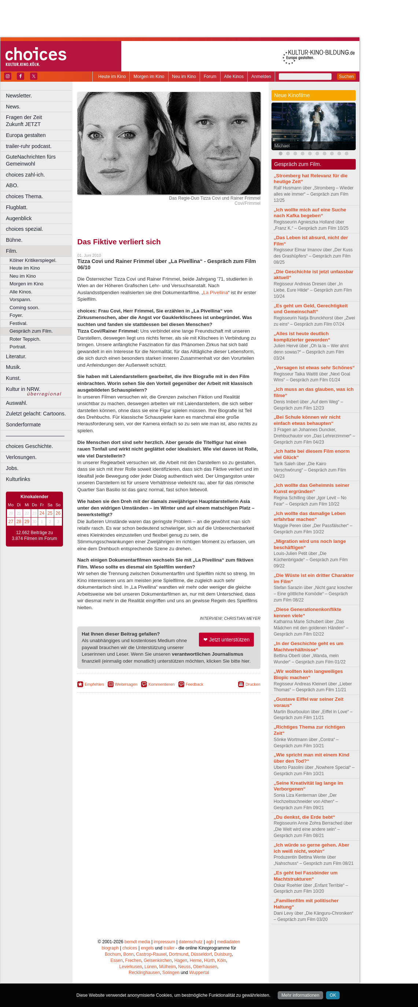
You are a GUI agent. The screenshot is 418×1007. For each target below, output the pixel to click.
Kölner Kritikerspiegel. (33, 260)
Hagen (180, 960)
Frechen (133, 960)
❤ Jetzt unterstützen (226, 640)
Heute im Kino (112, 76)
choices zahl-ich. (25, 175)
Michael (281, 145)
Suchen (346, 76)
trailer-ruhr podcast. (29, 146)
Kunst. (13, 378)
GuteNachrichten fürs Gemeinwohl (31, 160)
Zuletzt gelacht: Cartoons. (36, 414)
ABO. (12, 185)
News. (13, 107)
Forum (210, 76)
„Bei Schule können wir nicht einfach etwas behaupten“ (307, 420)
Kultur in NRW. (23, 389)
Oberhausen (205, 966)
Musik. (13, 367)
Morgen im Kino (148, 76)
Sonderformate (23, 424)
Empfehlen (94, 684)
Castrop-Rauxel (151, 954)
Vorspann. (20, 299)
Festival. (18, 323)
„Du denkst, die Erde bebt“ (304, 817)
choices (129, 948)
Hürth (209, 960)
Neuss (184, 966)
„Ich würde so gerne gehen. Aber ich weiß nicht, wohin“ (311, 848)
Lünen (150, 966)
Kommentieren (161, 684)
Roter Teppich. (25, 339)
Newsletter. (19, 96)
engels (147, 948)
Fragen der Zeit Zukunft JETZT (40, 120)
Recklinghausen (144, 972)
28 (18, 521)
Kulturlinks (18, 479)
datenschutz (191, 941)
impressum (164, 941)
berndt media (137, 941)
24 (42, 513)
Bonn (128, 954)
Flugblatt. (16, 207)
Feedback (194, 684)
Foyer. (16, 315)
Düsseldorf (201, 954)
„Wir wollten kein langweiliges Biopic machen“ (308, 674)
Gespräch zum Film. (31, 331)
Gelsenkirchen (158, 960)
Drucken (252, 684)
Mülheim (167, 966)
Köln (221, 960)
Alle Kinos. (21, 292)
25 (50, 513)
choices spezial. (24, 229)
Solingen (171, 972)
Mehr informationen (300, 995)
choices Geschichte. (29, 446)
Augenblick (19, 218)
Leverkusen (130, 966)
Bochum (113, 954)
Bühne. (14, 240)
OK (333, 995)
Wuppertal (199, 972)
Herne (196, 960)
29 (27, 521)
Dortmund (178, 954)
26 (58, 513)
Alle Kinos (234, 76)
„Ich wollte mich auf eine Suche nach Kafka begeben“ (310, 213)
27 (10, 521)
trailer (168, 948)
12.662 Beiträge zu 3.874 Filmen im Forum (34, 535)
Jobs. (12, 468)
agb (210, 941)
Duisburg (223, 954)
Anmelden (261, 76)
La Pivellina (215, 292)
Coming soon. (24, 307)
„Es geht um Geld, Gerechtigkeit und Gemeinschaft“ (311, 309)
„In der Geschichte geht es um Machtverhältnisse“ (309, 646)
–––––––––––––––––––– (35, 435)
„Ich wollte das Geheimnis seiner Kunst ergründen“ (311, 488)
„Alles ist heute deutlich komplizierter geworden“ (302, 337)
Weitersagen (126, 684)
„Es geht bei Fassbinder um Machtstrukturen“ (305, 876)
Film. (11, 251)
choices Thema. (24, 196)
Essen (117, 960)
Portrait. (18, 346)
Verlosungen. (21, 457)
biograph (110, 948)
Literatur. (16, 356)
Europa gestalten (26, 135)
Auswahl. (16, 403)
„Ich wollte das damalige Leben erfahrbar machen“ (309, 516)
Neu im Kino (184, 76)
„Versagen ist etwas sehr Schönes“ (314, 367)
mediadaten (228, 941)
